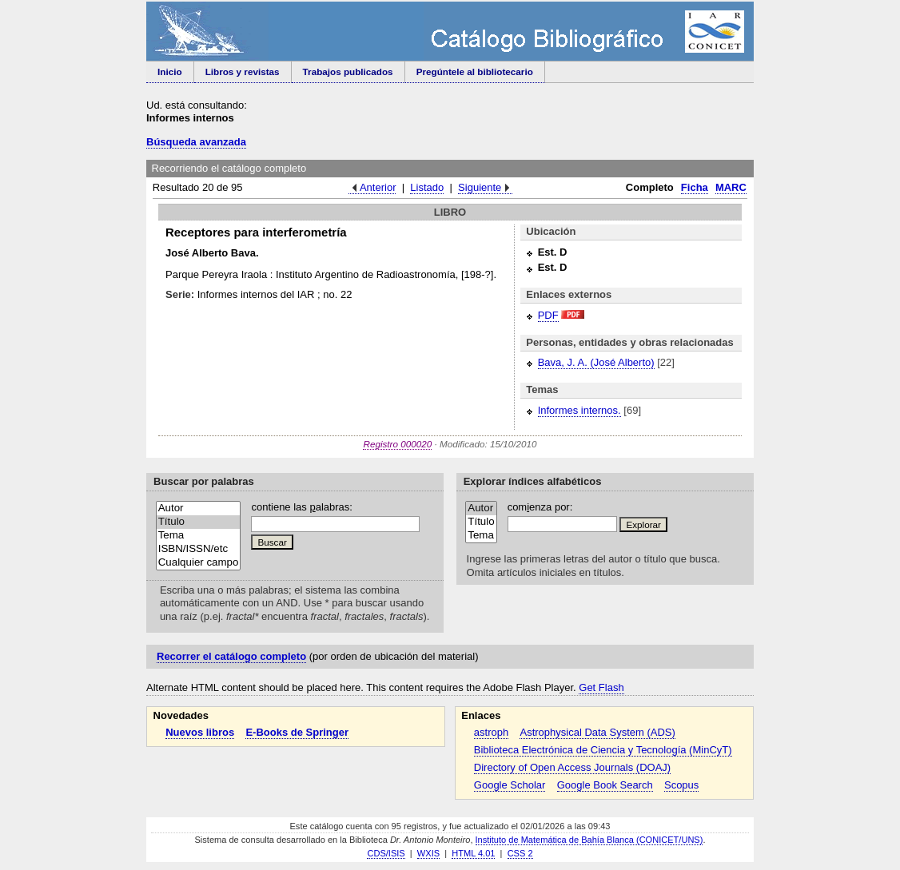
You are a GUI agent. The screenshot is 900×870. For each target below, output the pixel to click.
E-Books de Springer (296, 732)
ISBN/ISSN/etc (199, 549)
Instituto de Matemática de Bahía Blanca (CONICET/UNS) (589, 839)
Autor (199, 508)
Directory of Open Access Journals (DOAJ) (572, 767)
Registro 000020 (397, 444)
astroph (491, 732)
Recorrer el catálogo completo (231, 656)
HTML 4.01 (473, 853)
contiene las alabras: (301, 507)
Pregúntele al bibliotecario (474, 71)
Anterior (378, 187)
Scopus (681, 785)
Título (199, 522)
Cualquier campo (199, 563)
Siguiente (479, 187)
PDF (548, 315)
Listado (427, 187)
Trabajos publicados (348, 71)
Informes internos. (579, 410)
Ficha (694, 187)
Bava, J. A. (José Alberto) (596, 362)
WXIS (428, 853)
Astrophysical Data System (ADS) (597, 732)
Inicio (169, 71)
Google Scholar (510, 785)
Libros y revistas (242, 71)
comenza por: (540, 507)
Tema (199, 535)
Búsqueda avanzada (196, 142)
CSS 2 (520, 853)
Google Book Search (605, 785)
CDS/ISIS (385, 853)
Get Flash (601, 687)
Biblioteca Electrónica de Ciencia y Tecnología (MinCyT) (603, 750)
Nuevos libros (199, 732)
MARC (731, 187)
